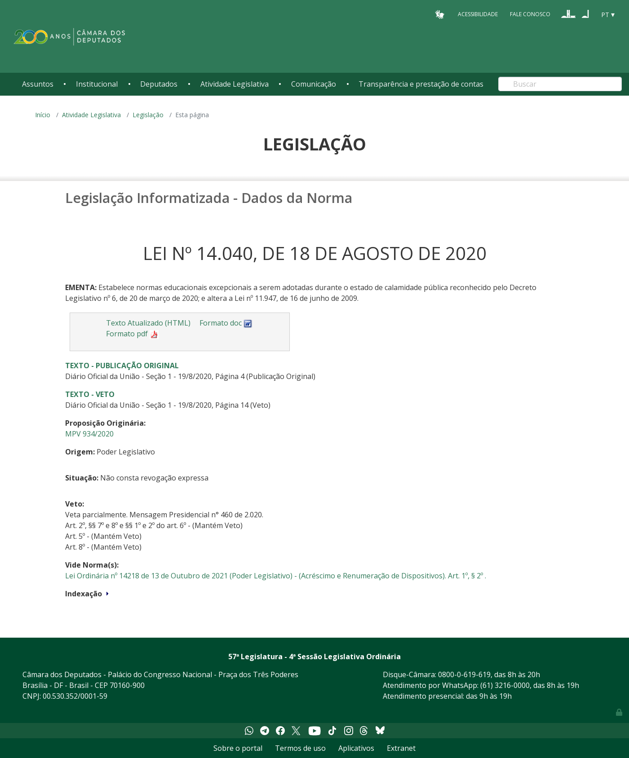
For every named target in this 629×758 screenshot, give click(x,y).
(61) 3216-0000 (505, 685)
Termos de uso (300, 748)
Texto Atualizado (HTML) (148, 323)
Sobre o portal (237, 748)
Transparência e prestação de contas (421, 84)
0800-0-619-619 (464, 674)
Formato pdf (132, 334)
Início (42, 114)
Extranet (401, 748)
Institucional (97, 84)
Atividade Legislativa (234, 84)
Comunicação (313, 84)
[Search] (560, 84)
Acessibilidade (478, 14)
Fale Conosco (530, 14)
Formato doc (225, 323)
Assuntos (37, 84)
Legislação (148, 114)
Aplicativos (356, 748)
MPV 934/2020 (89, 434)
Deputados (158, 84)
